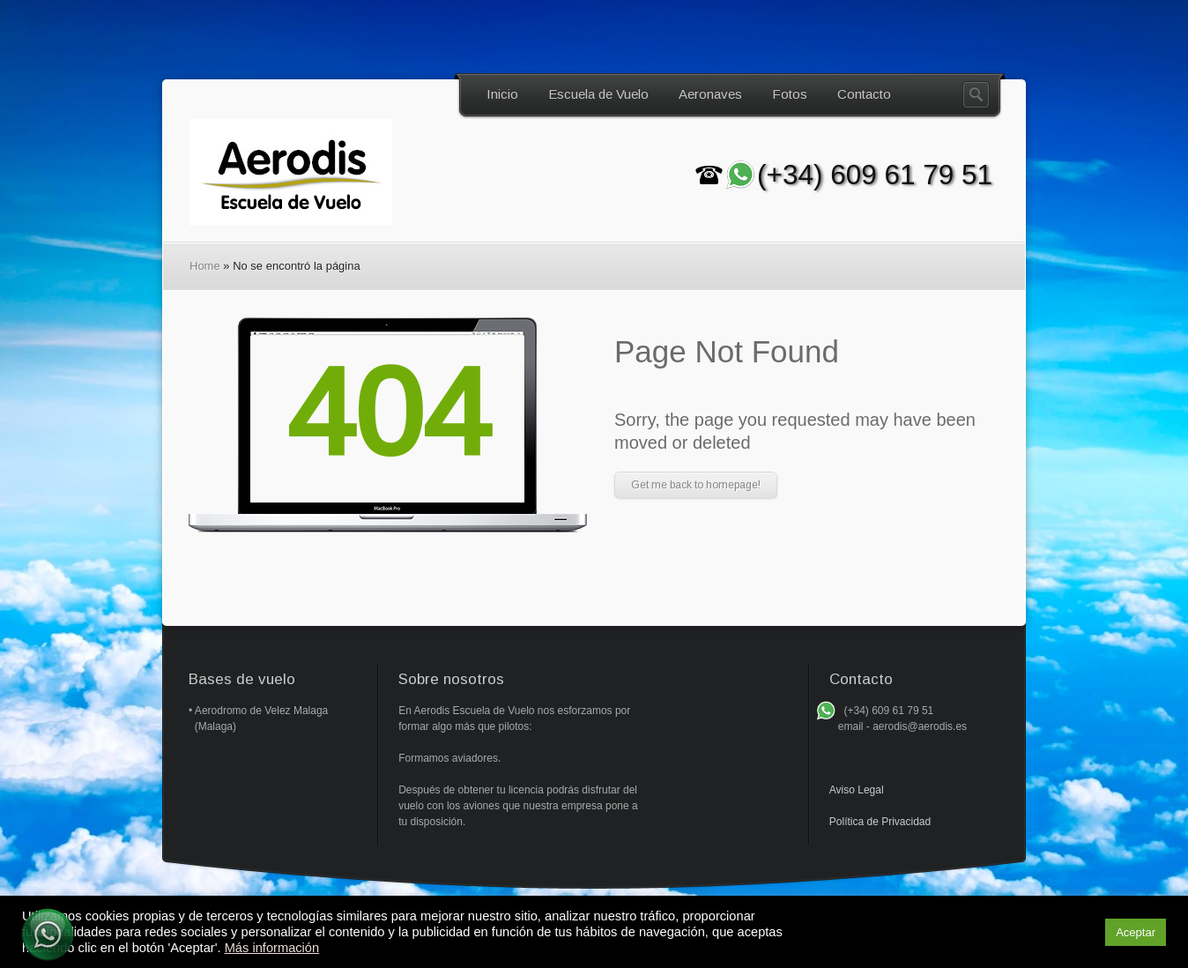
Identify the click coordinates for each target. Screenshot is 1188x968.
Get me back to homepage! (696, 485)
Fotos (789, 93)
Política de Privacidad (880, 821)
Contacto (864, 93)
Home (204, 265)
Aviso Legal (856, 790)
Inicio (502, 93)
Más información (272, 948)
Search (976, 94)
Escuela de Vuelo (598, 93)
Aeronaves (710, 93)
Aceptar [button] (1135, 932)
